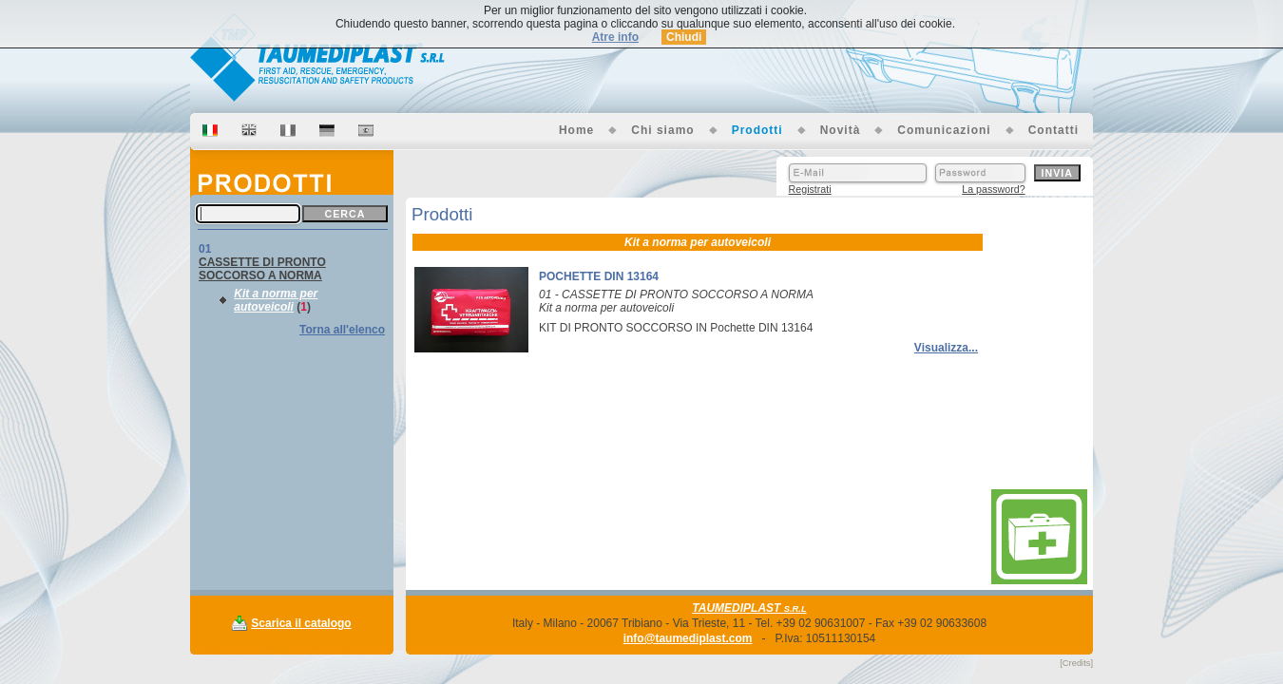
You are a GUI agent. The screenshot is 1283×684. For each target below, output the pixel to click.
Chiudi (683, 37)
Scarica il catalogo (301, 623)
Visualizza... (946, 347)
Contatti (1053, 130)
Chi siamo (662, 130)
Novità (840, 130)
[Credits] (1076, 663)
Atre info (615, 37)
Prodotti (757, 130)
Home (576, 130)
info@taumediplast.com (688, 638)
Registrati (810, 189)
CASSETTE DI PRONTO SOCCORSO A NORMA (262, 269)
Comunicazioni (943, 130)
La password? (993, 189)
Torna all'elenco (342, 329)
